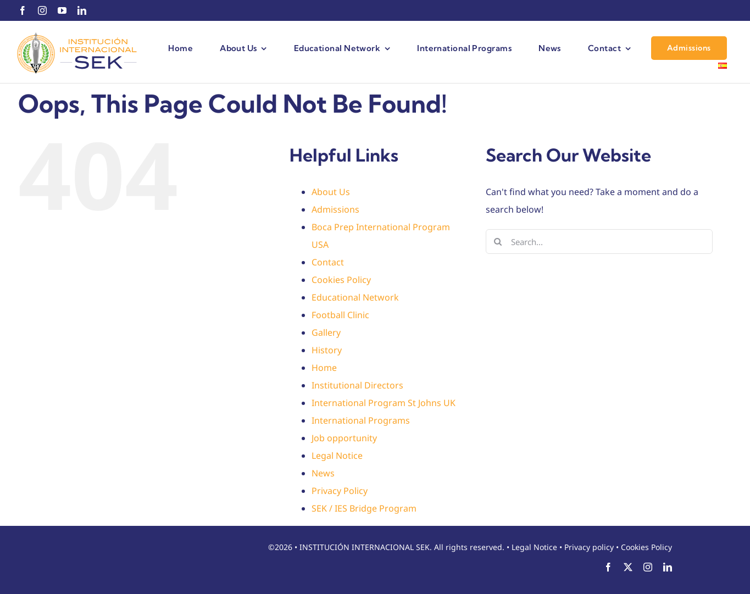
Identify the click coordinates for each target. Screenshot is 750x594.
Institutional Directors (357, 385)
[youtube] (62, 10)
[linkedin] (81, 10)
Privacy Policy (340, 491)
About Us (331, 192)
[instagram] (42, 10)
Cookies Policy (341, 280)
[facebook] (22, 10)
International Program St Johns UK (383, 403)
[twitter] (628, 567)
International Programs (361, 420)
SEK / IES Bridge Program (364, 508)
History (327, 350)
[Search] (498, 241)
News (323, 473)
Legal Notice (337, 455)
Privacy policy (589, 547)
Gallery (326, 332)
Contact (328, 262)
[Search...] (599, 241)
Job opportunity (344, 438)
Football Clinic (340, 315)
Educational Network (355, 297)
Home (324, 368)
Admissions (335, 209)
